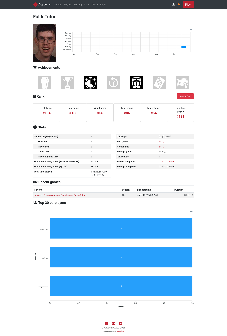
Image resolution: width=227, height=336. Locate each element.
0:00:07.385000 (167, 161)
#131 (180, 117)
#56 (100, 113)
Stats (86, 4)
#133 (73, 113)
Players (67, 4)
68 (161, 141)
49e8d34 (120, 331)
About (95, 4)
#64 (154, 113)
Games (57, 4)
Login (103, 4)
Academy (42, 4)
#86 (127, 113)
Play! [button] (188, 4)
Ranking (78, 4)
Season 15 (184, 96)
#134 (47, 113)
